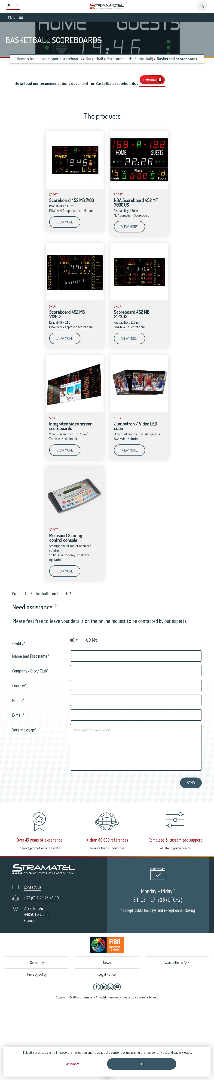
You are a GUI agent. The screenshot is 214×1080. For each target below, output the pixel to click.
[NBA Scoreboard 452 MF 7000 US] (139, 187)
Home (21, 59)
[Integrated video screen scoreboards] (75, 411)
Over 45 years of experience (39, 840)
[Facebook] (96, 986)
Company (37, 962)
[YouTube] (117, 986)
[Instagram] (110, 986)
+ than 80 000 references (107, 840)
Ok (142, 1064)
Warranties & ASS (177, 962)
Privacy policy (37, 974)
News (107, 962)
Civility (18, 643)
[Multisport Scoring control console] (75, 522)
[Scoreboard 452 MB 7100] (75, 187)
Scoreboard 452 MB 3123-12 (132, 314)
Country (19, 685)
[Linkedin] (103, 986)
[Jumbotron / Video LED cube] (139, 411)
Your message (24, 729)
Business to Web (147, 997)
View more (65, 222)
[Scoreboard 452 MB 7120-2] (75, 299)
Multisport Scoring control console (65, 537)
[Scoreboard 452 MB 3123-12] (139, 299)
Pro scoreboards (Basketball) (130, 59)
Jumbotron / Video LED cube (135, 426)
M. (77, 640)
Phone (18, 700)
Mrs (95, 640)
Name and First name (30, 655)
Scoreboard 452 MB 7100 (71, 200)
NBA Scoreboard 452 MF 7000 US (136, 202)
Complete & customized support (175, 840)
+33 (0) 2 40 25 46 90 (41, 898)
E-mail (18, 714)
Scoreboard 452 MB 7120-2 (67, 314)
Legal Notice (107, 974)
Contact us (32, 887)
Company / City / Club (30, 670)
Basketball (94, 59)
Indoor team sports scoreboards (56, 59)
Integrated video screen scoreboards (70, 426)
